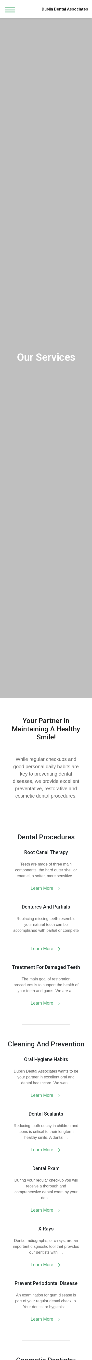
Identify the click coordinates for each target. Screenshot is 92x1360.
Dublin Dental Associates (65, 9)
